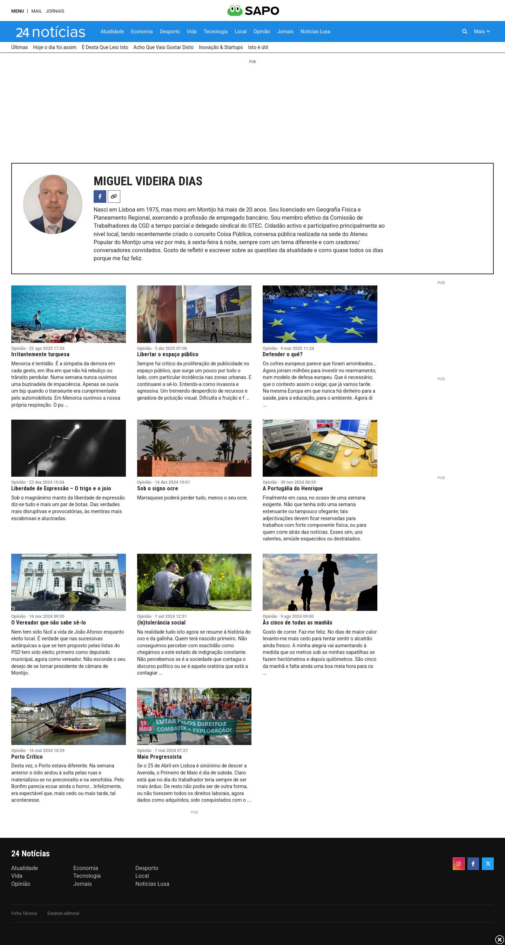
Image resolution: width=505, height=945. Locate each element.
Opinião (18, 348)
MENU (17, 11)
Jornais (55, 11)
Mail (36, 11)
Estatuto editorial (63, 913)
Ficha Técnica (24, 913)
